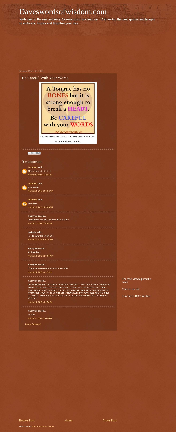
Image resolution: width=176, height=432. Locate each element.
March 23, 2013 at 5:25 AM (40, 239)
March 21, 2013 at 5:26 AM (40, 223)
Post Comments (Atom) (43, 426)
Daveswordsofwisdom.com (63, 11)
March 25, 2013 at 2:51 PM (40, 272)
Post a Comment (33, 324)
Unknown (32, 167)
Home (69, 420)
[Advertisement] (88, 47)
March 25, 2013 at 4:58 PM (40, 302)
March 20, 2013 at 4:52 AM (40, 191)
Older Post (109, 420)
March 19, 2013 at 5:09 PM (40, 174)
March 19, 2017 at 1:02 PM (40, 318)
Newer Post (27, 420)
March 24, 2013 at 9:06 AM (40, 256)
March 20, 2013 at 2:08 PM (40, 207)
